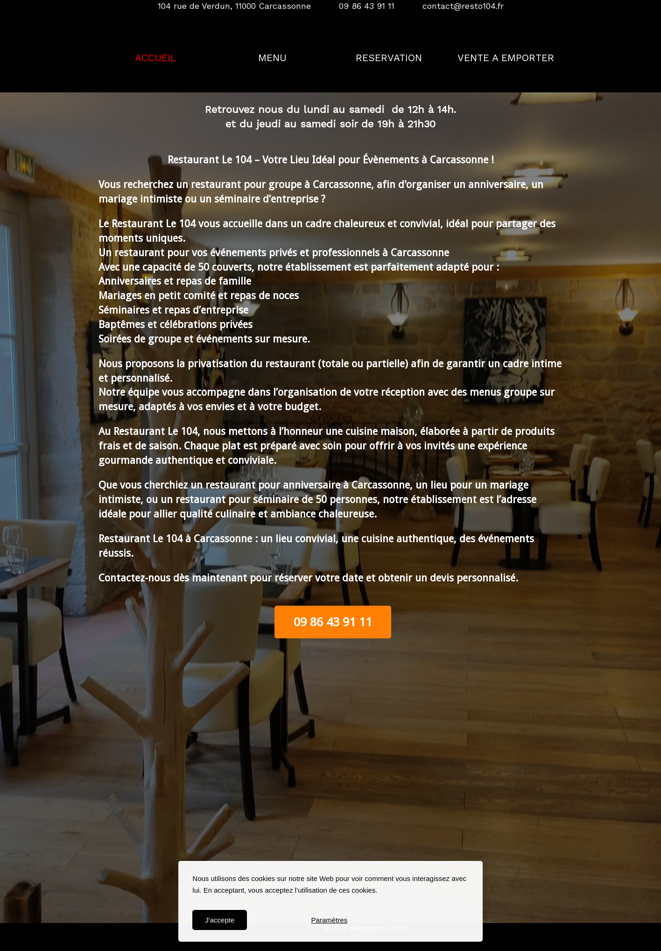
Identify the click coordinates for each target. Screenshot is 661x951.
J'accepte (219, 920)
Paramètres (329, 920)
